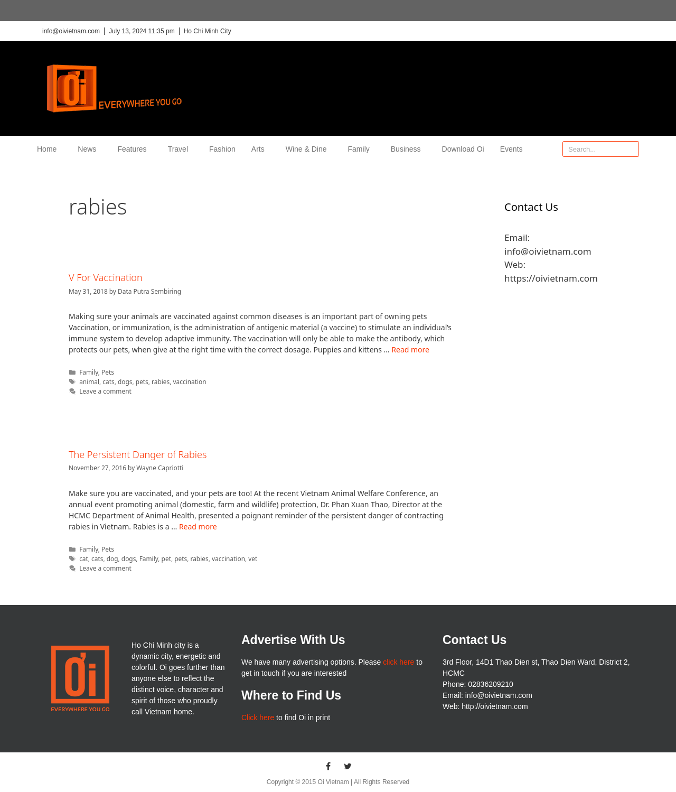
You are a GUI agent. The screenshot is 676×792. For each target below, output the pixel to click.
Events (511, 149)
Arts (260, 149)
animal (89, 381)
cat (83, 558)
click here (398, 662)
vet (252, 558)
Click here (257, 717)
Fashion (222, 149)
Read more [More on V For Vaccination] (410, 349)
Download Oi (463, 149)
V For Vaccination (106, 277)
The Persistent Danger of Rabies (137, 454)
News (89, 149)
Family (361, 149)
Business (408, 149)
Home (49, 149)
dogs (125, 381)
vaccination (189, 381)
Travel (180, 149)
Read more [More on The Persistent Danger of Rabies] (198, 526)
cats (108, 381)
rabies (161, 381)
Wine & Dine (309, 149)
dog (112, 558)
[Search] (631, 149)
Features (134, 149)
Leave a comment (105, 391)
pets (142, 381)
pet (166, 558)
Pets (107, 372)
